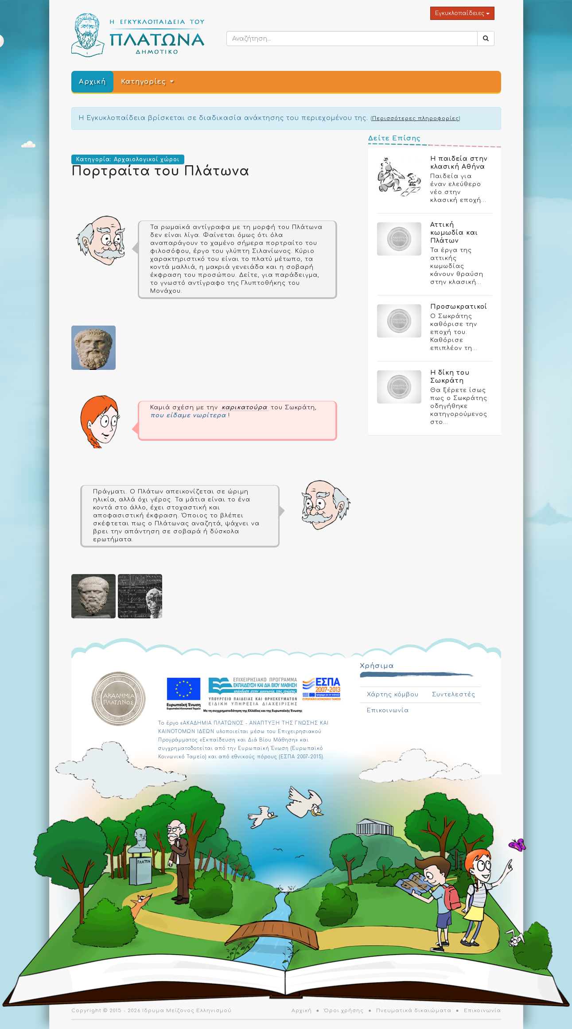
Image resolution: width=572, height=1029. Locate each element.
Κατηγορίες (143, 81)
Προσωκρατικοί (458, 306)
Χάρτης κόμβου (393, 694)
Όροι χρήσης (344, 1010)
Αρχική (92, 81)
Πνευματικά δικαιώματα (413, 1010)
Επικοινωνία (388, 710)
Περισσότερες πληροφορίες (415, 118)
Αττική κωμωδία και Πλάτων (454, 232)
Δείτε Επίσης (394, 138)
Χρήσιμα (377, 666)
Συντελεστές (453, 694)
